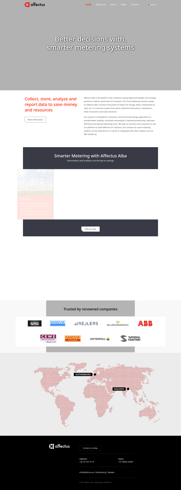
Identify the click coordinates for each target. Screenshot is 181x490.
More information (35, 119)
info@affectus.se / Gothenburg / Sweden (97, 472)
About (113, 4)
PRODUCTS (101, 4)
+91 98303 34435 (125, 462)
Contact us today (90, 448)
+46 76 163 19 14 (86, 462)
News (123, 4)
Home (88, 4)
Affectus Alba (90, 229)
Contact (135, 4)
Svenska (151, 5)
